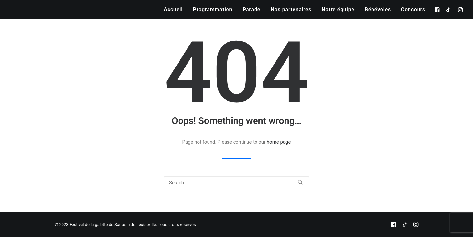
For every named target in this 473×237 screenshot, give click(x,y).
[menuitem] (173, 9)
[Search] (236, 182)
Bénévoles (378, 9)
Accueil (173, 9)
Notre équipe (338, 9)
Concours (413, 9)
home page (279, 142)
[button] (438, 9)
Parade (251, 9)
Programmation (212, 9)
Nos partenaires (291, 9)
